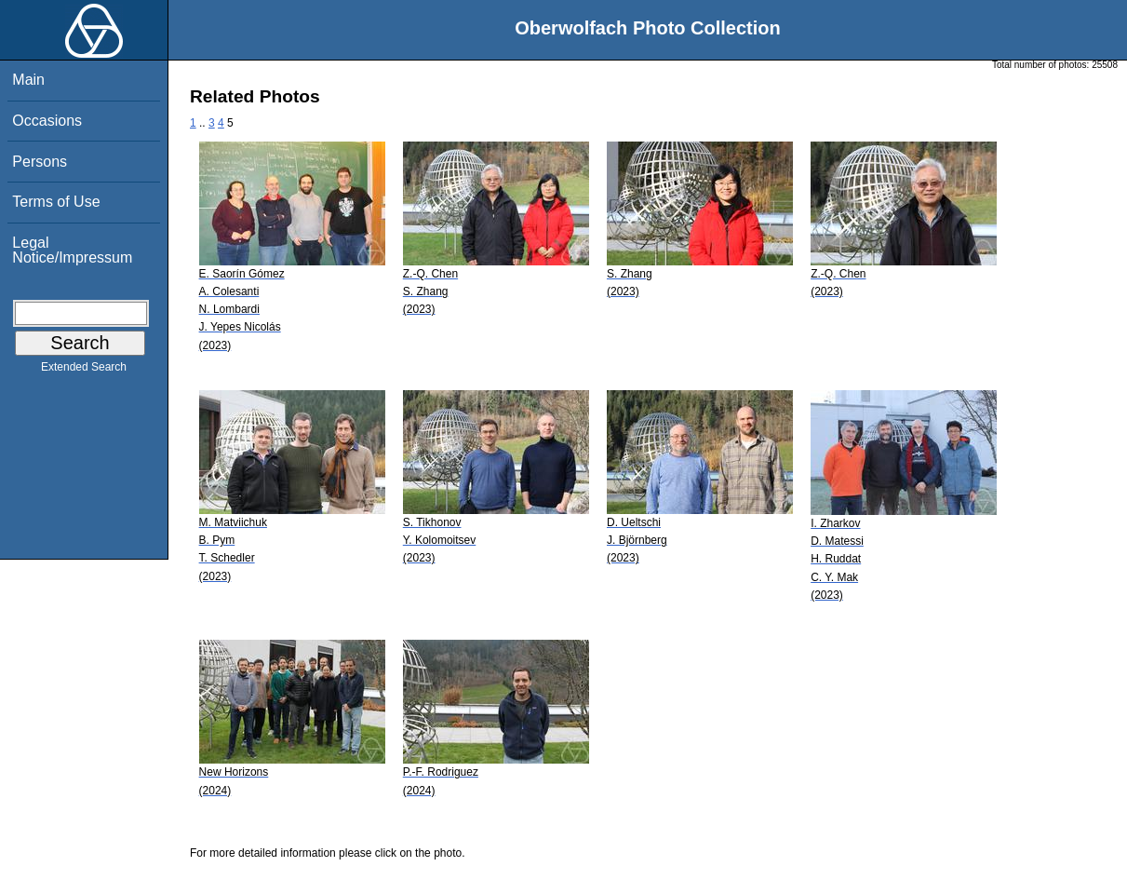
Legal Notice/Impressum (72, 250)
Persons (39, 161)
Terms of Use (56, 202)
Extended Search (84, 370)
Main (28, 80)
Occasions (47, 121)
